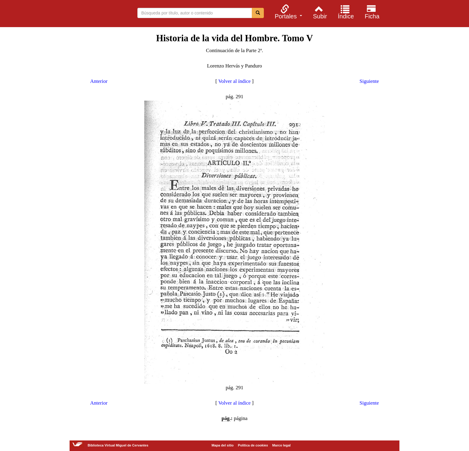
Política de (253, 445)
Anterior (99, 81)
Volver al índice (234, 81)
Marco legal (281, 445)
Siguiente (369, 81)
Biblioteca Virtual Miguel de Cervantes (77, 14)
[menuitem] (287, 11)
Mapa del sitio (222, 445)
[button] (287, 11)
